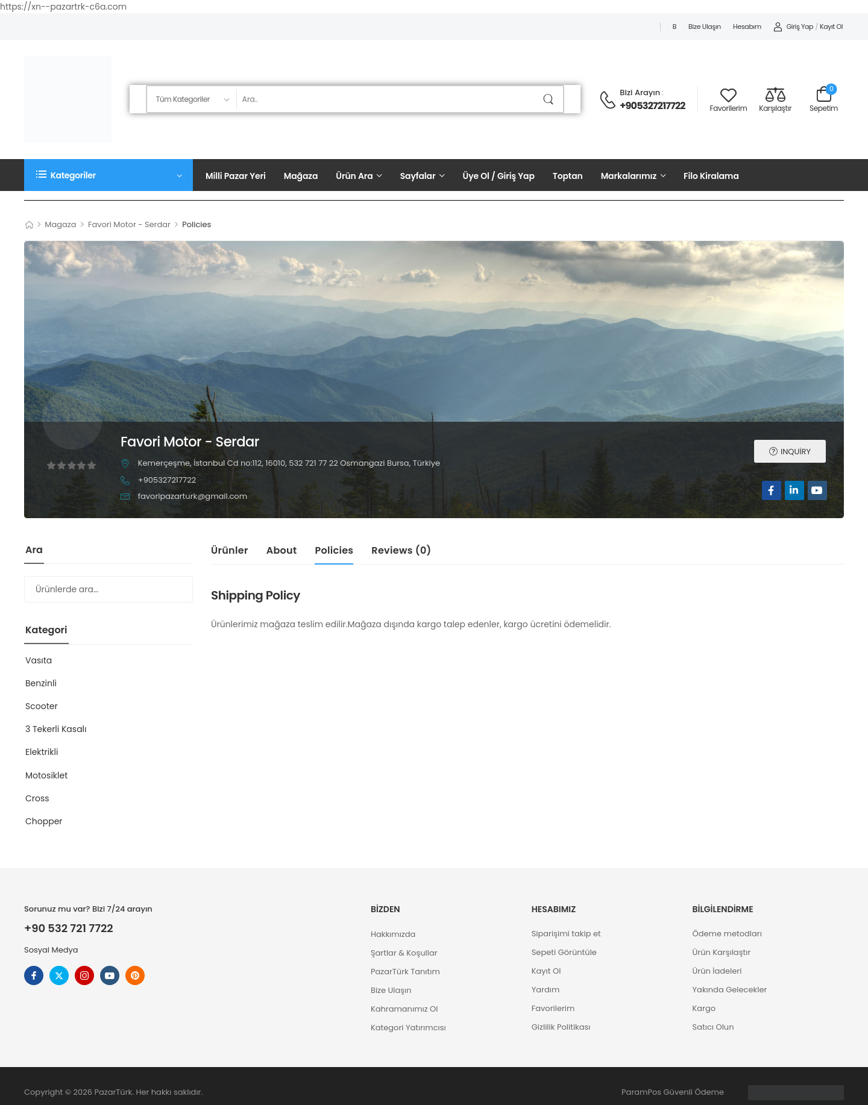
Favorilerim (553, 1008)
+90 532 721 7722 (68, 928)
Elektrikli (41, 752)
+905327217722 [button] (167, 480)
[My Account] (793, 27)
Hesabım (747, 26)
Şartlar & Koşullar (404, 953)
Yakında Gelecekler (730, 989)
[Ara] (387, 99)
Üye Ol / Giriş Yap (499, 176)
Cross (37, 798)
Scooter (41, 706)
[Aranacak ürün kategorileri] (191, 99)
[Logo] (68, 99)
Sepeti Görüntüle (564, 952)
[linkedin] (794, 490)
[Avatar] (72, 418)
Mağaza (301, 176)
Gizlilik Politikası (561, 1027)
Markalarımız (628, 176)
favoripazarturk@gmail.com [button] (192, 496)
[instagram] (84, 975)
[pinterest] (135, 975)
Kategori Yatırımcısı (408, 1027)
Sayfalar (418, 176)
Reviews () (401, 550)
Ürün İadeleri (717, 971)
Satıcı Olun (713, 1027)
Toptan (568, 176)
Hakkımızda (393, 934)
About (281, 550)
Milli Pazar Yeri (236, 176)
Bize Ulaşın (704, 26)
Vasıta (38, 660)
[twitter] (59, 975)
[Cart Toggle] (824, 99)
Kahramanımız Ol (404, 1009)
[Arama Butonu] (551, 99)
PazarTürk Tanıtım (405, 971)
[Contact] (609, 100)
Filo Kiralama (711, 176)
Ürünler (229, 550)
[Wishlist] (728, 99)
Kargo (704, 1008)
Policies (334, 550)
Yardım (546, 989)
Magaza (60, 224)
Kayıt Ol (546, 971)
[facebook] (771, 490)
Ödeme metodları (727, 933)
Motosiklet (46, 775)
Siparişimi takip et (566, 933)
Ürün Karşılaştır (722, 952)
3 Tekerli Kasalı (56, 729)
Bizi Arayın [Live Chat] (640, 92)
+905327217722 (652, 106)
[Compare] (775, 99)
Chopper (44, 821)
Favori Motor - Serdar (129, 224)
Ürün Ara (354, 176)
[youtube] (817, 490)
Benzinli (41, 683)
